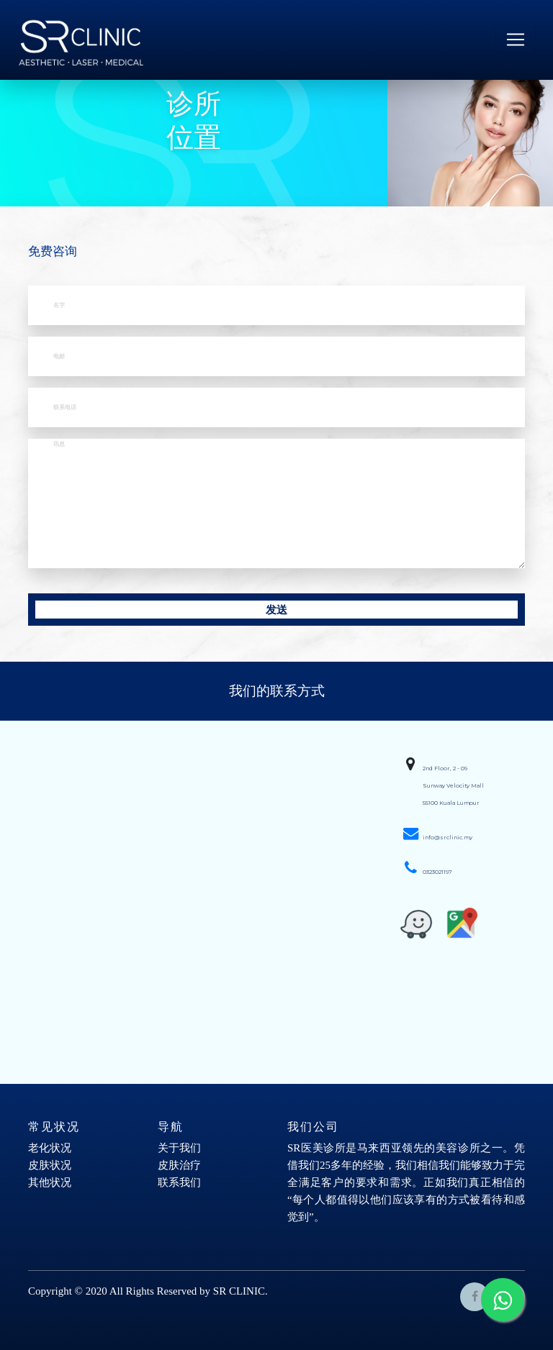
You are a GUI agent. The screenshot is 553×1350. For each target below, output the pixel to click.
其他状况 (49, 1182)
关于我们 (179, 1148)
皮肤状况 (49, 1165)
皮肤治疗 (179, 1165)
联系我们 (179, 1182)
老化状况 (49, 1148)
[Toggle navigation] (515, 39)
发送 (276, 609)
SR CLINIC (239, 1291)
